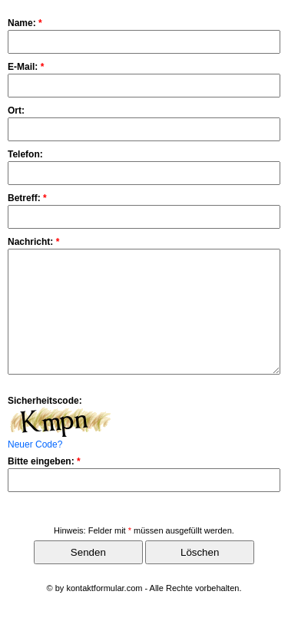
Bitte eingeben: (44, 484)
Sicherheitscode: (45, 423)
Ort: (16, 110)
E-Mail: (26, 66)
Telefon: (25, 154)
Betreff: (27, 198)
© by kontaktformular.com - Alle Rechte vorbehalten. (144, 611)
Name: (25, 23)
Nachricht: (33, 241)
